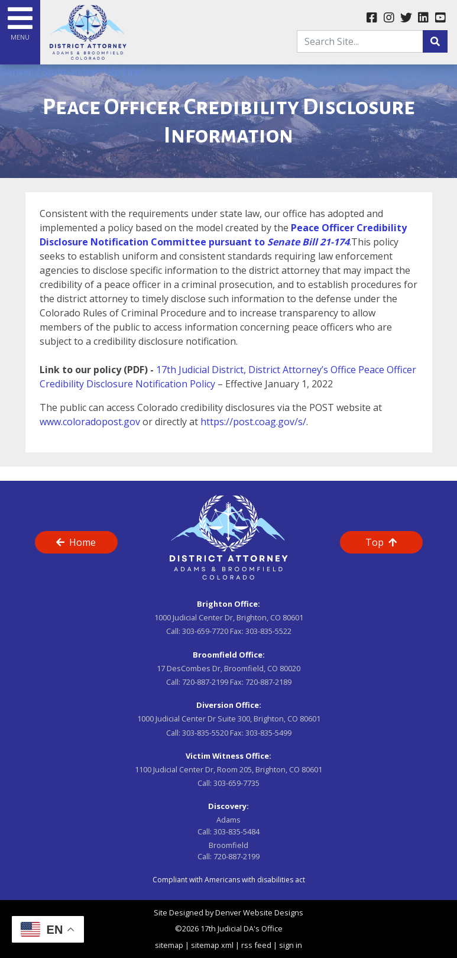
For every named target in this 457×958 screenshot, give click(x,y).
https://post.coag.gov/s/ (253, 421)
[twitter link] (405, 18)
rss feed (256, 945)
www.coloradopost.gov (90, 421)
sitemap (169, 945)
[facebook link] (371, 18)
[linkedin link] (423, 18)
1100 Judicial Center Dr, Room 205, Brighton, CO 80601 (228, 769)
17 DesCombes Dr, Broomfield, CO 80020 (228, 668)
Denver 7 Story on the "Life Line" (72, 71)
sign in (290, 945)
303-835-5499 (268, 732)
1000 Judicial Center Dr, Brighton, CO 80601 (228, 617)
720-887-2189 (268, 682)
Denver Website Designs (259, 912)
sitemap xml (212, 945)
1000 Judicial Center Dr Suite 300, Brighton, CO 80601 (228, 718)
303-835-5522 (268, 631)
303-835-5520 (205, 732)
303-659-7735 (236, 783)
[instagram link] (388, 18)
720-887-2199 (205, 682)
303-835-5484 (236, 831)
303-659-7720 (205, 631)
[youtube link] (440, 18)
